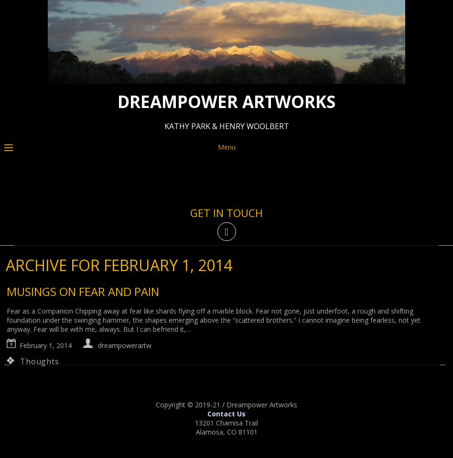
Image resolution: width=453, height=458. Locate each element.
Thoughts (39, 361)
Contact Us (226, 413)
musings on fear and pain (83, 291)
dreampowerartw (124, 345)
